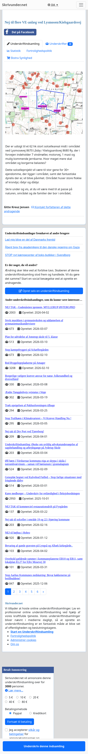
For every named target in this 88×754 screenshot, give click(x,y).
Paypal (17, 723)
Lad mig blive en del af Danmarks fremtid (30, 249)
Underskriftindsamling (23, 44)
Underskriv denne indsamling (44, 227)
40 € (11, 712)
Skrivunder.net (14, 4)
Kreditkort (39, 723)
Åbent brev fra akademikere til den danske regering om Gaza (42, 257)
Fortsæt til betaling (19, 732)
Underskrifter (59, 44)
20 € (36, 707)
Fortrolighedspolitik (39, 51)
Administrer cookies (23, 650)
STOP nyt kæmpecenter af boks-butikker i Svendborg (37, 265)
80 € (24, 712)
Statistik (14, 51)
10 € (23, 707)
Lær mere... (14, 700)
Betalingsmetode (16, 719)
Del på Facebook (19, 32)
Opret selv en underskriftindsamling (44, 301)
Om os (15, 654)
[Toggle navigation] (81, 4)
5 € (11, 707)
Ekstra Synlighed (19, 58)
